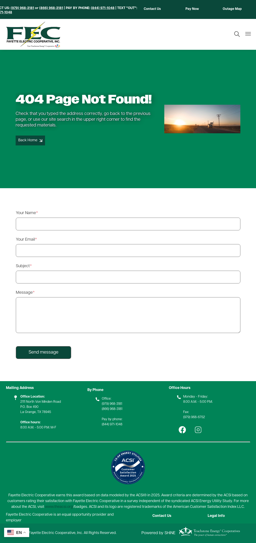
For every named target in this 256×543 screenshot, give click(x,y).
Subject (23, 266)
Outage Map (232, 9)
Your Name (26, 213)
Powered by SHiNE (158, 533)
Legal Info (216, 516)
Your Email (25, 240)
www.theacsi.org (59, 507)
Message (24, 293)
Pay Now (192, 9)
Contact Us (152, 9)
